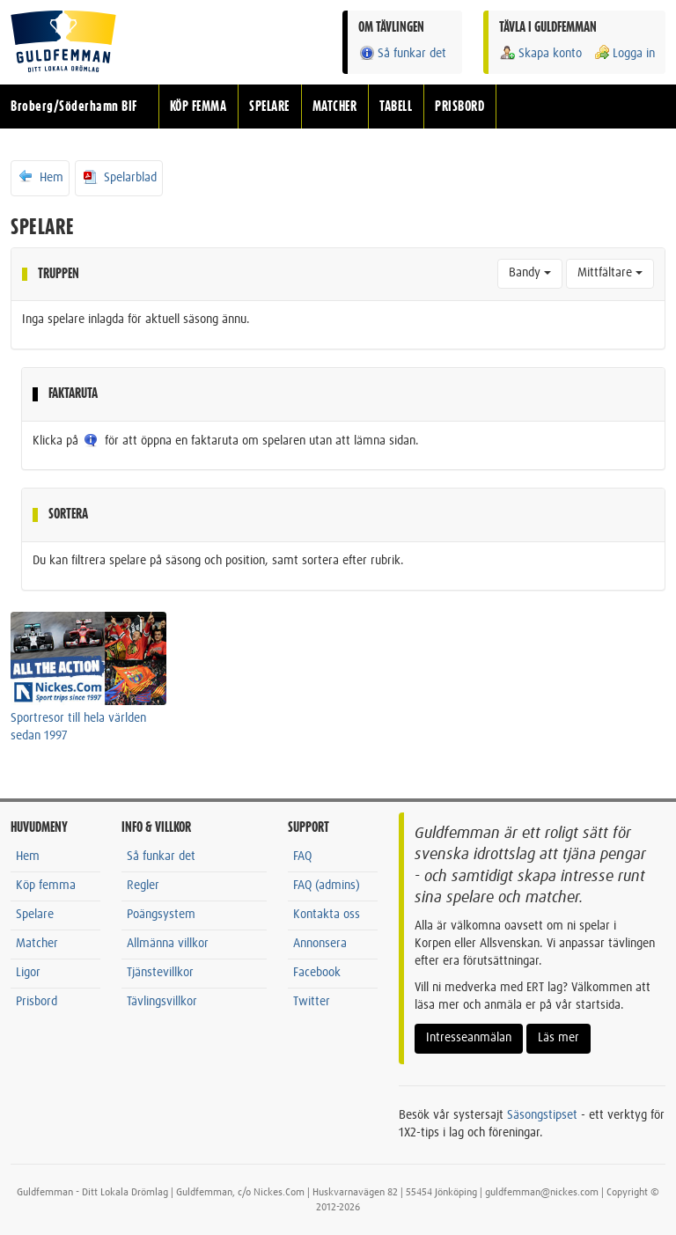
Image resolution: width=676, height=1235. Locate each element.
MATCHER (334, 106)
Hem (40, 177)
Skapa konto (540, 53)
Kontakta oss (326, 914)
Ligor (28, 973)
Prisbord (36, 1002)
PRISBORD (459, 106)
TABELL (395, 106)
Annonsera (320, 943)
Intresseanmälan (468, 1038)
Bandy (530, 273)
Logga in (624, 53)
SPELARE (269, 106)
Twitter (311, 1002)
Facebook (317, 973)
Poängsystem (161, 914)
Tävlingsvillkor (162, 1002)
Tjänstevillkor (160, 973)
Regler (143, 885)
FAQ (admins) (326, 885)
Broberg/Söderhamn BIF (74, 106)
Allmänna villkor (168, 943)
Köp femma (46, 885)
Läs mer (558, 1038)
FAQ (302, 856)
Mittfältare (610, 273)
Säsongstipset (542, 1115)
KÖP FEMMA (198, 106)
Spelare (35, 914)
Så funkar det (402, 53)
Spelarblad (119, 177)
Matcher (37, 943)
